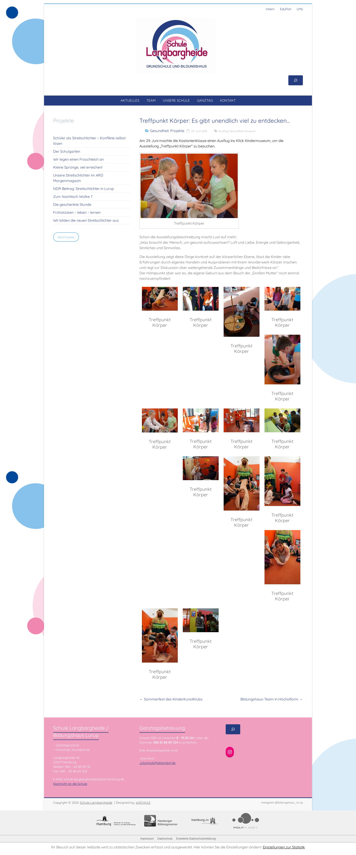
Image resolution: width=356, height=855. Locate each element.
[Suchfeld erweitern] (295, 80)
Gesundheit (159, 130)
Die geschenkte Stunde (72, 204)
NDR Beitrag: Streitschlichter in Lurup (83, 188)
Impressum (147, 838)
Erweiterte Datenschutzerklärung (196, 838)
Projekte (177, 130)
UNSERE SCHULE (176, 100)
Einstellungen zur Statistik (284, 847)
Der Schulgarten (66, 151)
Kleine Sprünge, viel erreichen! (77, 167)
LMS (300, 9)
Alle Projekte (65, 237)
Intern (270, 9)
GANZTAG (205, 100)
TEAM (151, 100)
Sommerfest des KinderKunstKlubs (171, 699)
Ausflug (223, 131)
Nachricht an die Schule (70, 784)
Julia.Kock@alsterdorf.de (157, 763)
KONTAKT (228, 100)
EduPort (285, 9)
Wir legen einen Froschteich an (78, 159)
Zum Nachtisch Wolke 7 (72, 196)
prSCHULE (143, 803)
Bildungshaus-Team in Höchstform (271, 699)
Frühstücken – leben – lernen (77, 212)
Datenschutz (165, 838)
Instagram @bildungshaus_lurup (282, 802)
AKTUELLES (130, 100)
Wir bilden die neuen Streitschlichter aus (86, 220)
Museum (250, 131)
